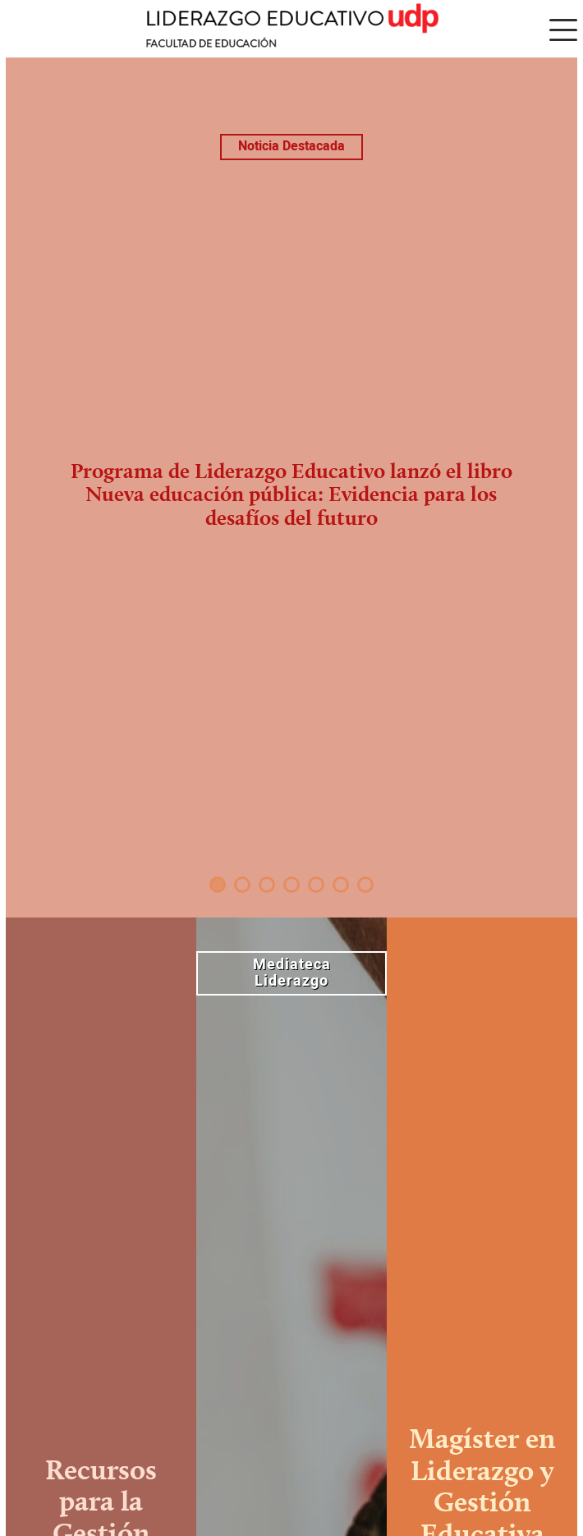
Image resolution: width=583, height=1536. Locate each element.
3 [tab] (267, 884)
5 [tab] (316, 884)
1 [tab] (217, 884)
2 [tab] (242, 884)
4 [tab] (291, 884)
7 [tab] (365, 884)
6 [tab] (341, 884)
